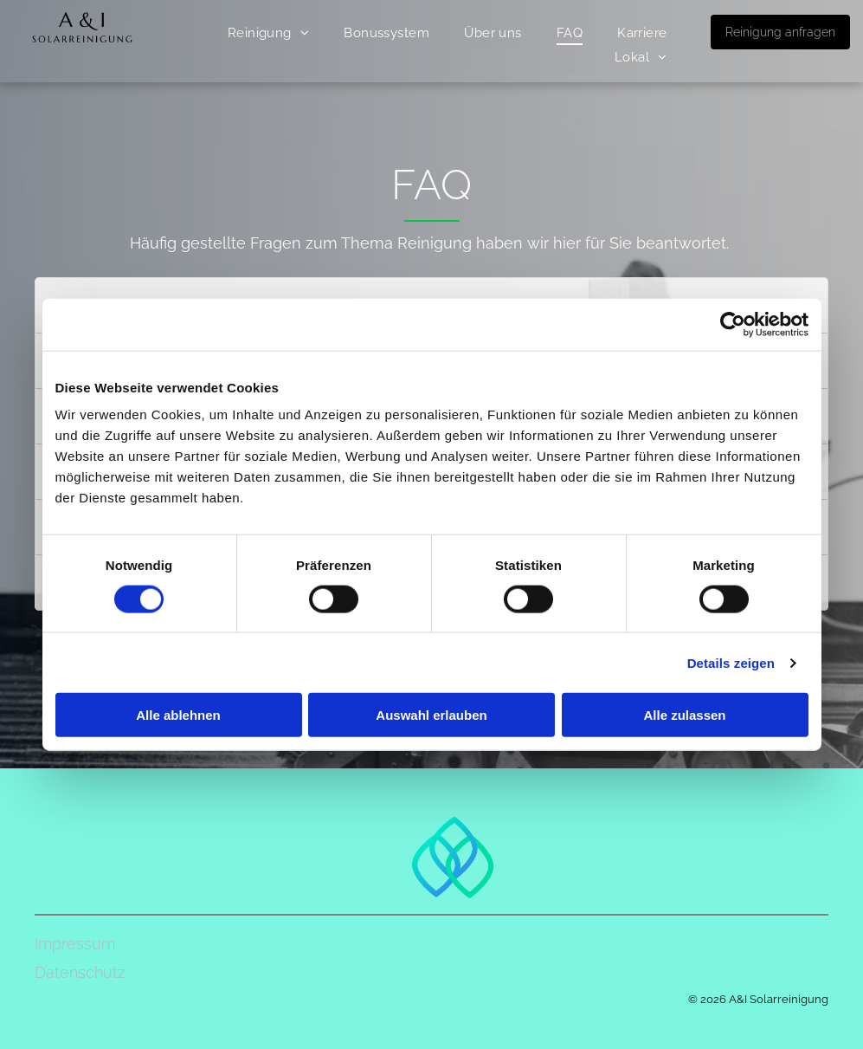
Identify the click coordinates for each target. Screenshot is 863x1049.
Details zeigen (731, 662)
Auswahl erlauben (431, 715)
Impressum (75, 944)
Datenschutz (80, 972)
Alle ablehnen (178, 715)
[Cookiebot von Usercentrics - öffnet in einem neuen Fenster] (732, 324)
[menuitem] (268, 33)
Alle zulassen (684, 715)
